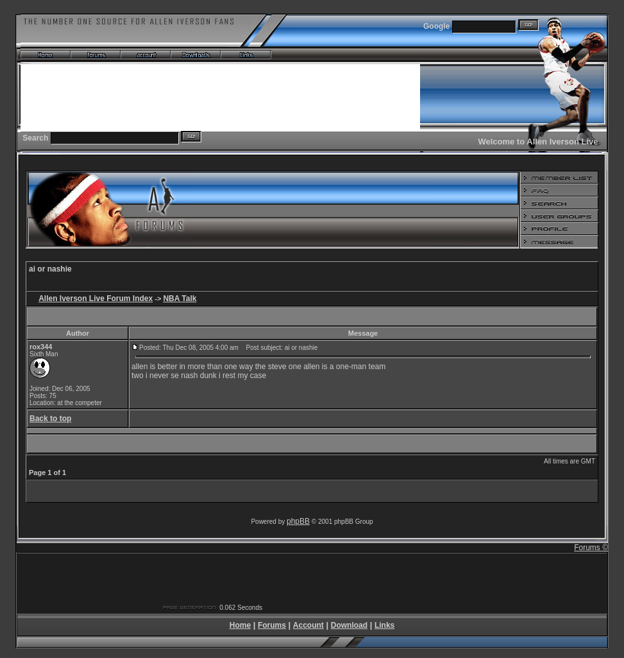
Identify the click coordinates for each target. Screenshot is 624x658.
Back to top (50, 418)
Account (308, 625)
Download (349, 625)
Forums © (591, 547)
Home (240, 625)
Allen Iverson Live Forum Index (95, 298)
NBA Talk (179, 298)
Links (384, 625)
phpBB (298, 521)
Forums (272, 625)
